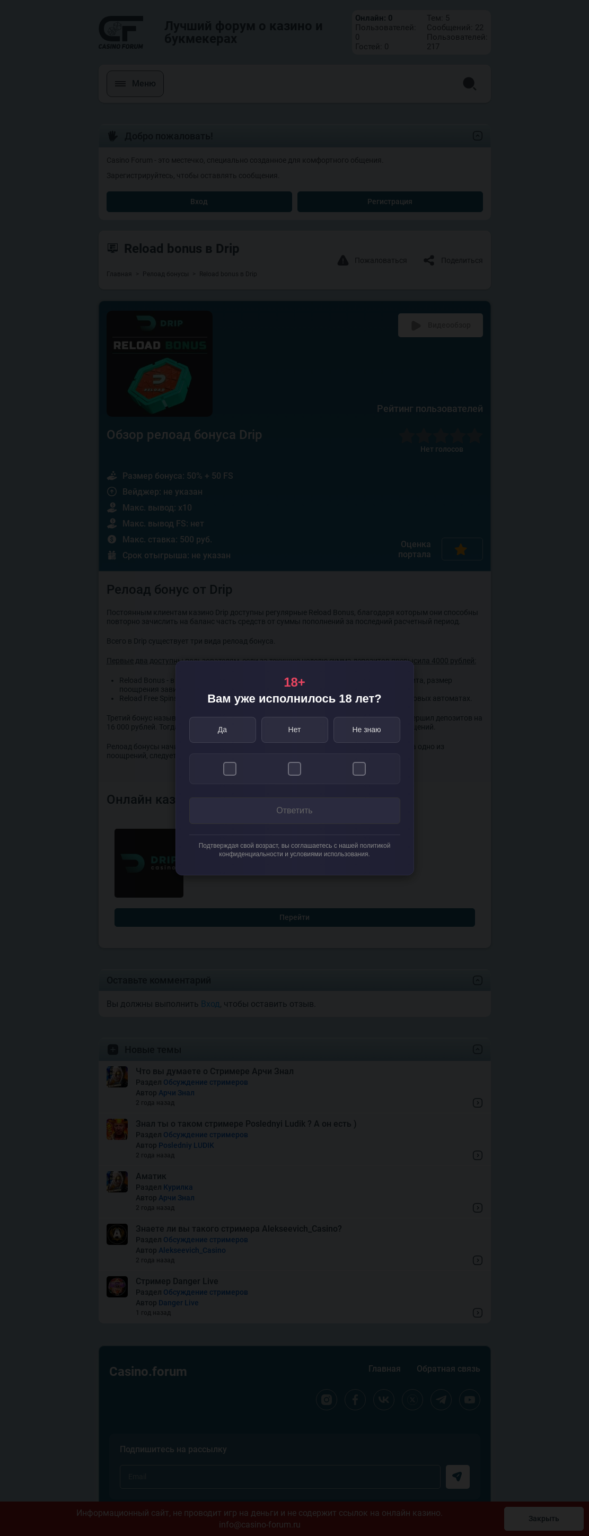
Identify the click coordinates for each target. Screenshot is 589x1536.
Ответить (294, 810)
